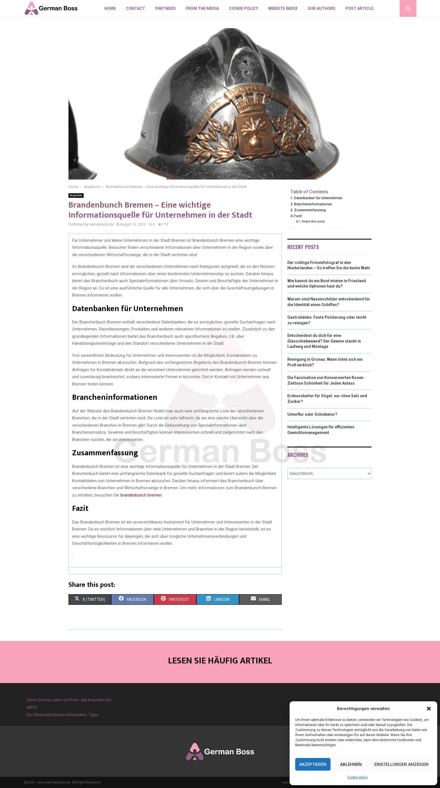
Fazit (298, 216)
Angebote (76, 195)
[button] (429, 708)
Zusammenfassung (310, 210)
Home (110, 8)
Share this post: (313, 221)
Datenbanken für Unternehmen (318, 198)
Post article (359, 8)
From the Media (202, 8)
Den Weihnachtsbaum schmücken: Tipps (62, 715)
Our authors (321, 8)
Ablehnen (351, 764)
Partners (165, 8)
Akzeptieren (312, 764)
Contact (135, 8)
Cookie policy (357, 777)
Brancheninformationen (313, 204)
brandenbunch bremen (141, 495)
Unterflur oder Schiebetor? (312, 414)
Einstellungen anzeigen (401, 764)
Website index (282, 8)
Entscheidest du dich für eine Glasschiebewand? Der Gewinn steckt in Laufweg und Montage (324, 341)
